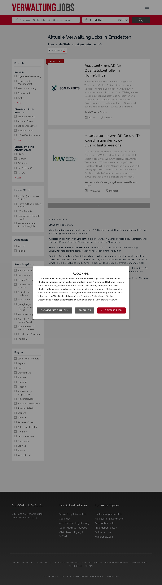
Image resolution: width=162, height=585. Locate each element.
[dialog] (81, 292)
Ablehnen (85, 310)
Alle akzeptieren (111, 310)
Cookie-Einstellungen (54, 310)
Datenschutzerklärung (107, 299)
